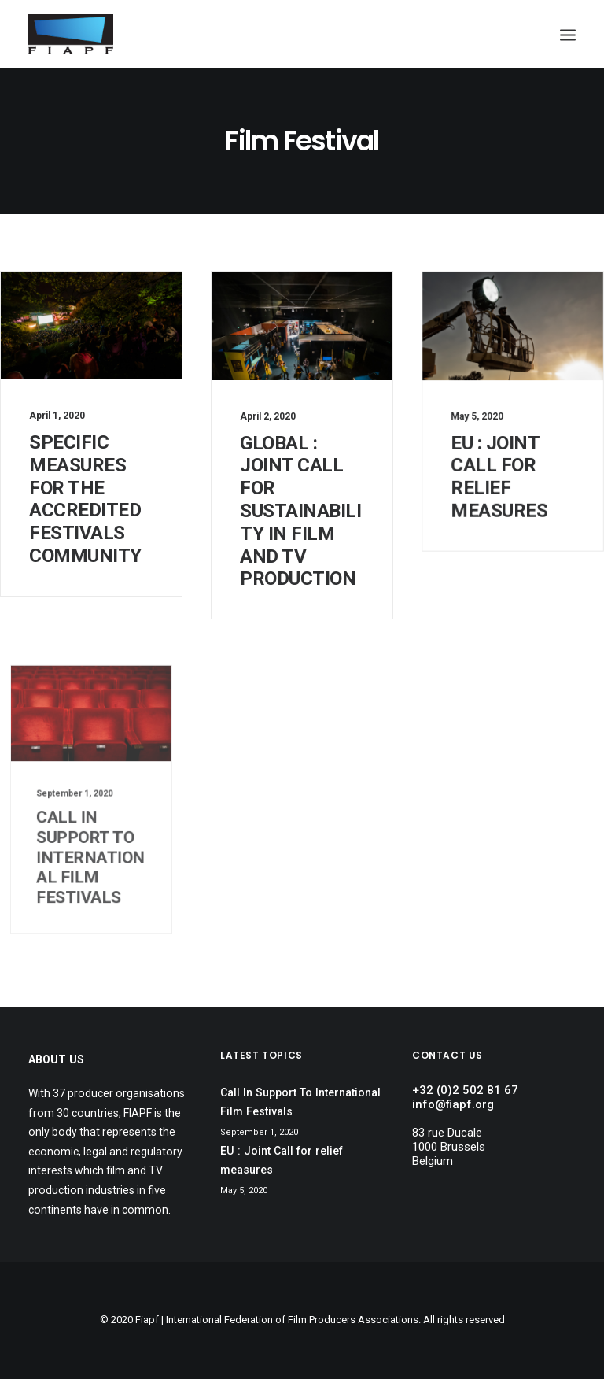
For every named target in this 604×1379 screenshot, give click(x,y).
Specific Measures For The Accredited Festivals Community (85, 499)
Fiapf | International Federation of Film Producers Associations (276, 1319)
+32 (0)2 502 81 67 (465, 1090)
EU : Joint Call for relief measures (500, 473)
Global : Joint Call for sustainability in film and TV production (300, 511)
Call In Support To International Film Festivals (91, 837)
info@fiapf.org (453, 1104)
